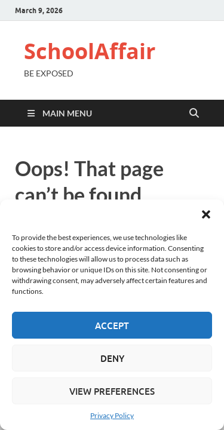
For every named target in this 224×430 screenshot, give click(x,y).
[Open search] (194, 113)
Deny (112, 358)
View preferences (112, 391)
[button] (206, 214)
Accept (112, 325)
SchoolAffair (89, 51)
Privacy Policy (112, 415)
